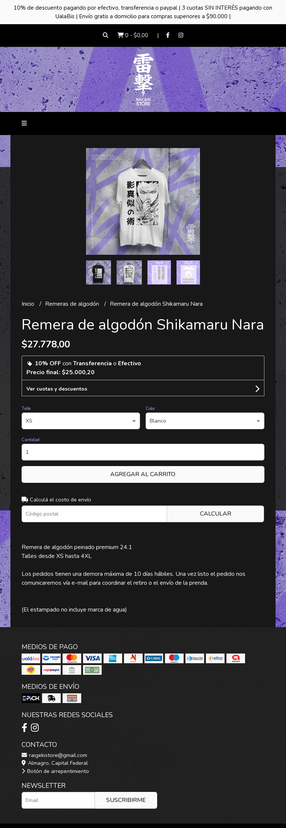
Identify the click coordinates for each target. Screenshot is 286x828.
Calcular (215, 514)
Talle (26, 408)
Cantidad (30, 440)
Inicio (29, 304)
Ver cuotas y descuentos (56, 388)
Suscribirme (126, 800)
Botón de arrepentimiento (55, 771)
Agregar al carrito (142, 474)
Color (150, 408)
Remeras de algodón (73, 304)
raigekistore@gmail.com (54, 755)
